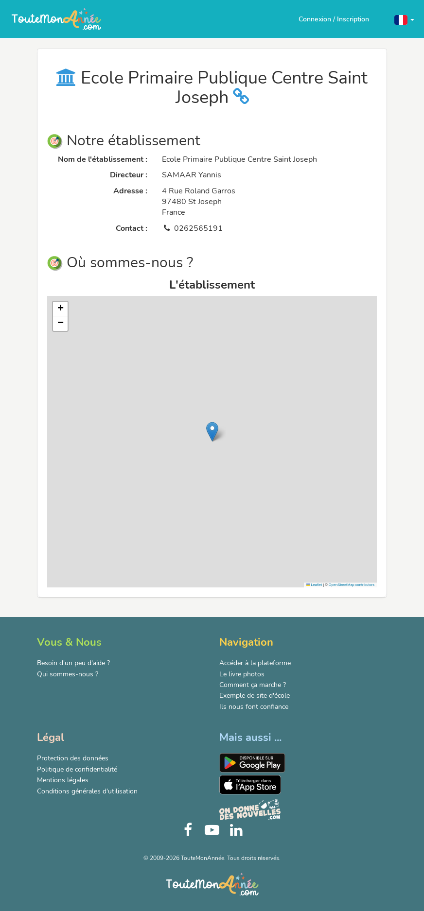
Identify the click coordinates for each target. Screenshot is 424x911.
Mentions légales (62, 780)
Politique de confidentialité (77, 769)
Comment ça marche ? (252, 684)
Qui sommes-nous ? (67, 674)
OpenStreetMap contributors (351, 585)
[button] (404, 19)
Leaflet (314, 585)
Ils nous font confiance (253, 706)
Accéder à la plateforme (255, 663)
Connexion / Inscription (334, 19)
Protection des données (72, 758)
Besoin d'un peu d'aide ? (73, 663)
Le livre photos (242, 674)
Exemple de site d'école (254, 695)
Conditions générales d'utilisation (87, 791)
